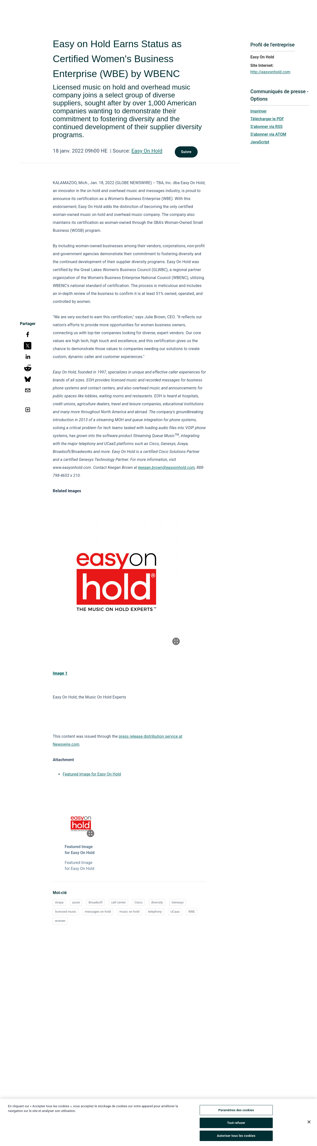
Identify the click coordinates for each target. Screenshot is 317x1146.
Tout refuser (236, 1124)
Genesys (178, 902)
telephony (155, 911)
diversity (157, 902)
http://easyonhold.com (270, 72)
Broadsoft (95, 902)
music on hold (129, 911)
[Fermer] (309, 1123)
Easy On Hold (146, 151)
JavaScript (259, 142)
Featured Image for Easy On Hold (92, 774)
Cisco (138, 902)
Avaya (59, 902)
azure (76, 902)
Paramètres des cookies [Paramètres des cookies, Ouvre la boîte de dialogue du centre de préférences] (236, 1111)
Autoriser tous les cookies (236, 1137)
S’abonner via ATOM (268, 134)
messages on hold (98, 911)
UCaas (175, 911)
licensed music (65, 911)
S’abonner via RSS (266, 126)
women (60, 921)
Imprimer (258, 111)
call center (118, 902)
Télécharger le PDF (267, 119)
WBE (191, 911)
